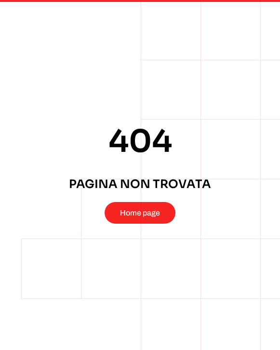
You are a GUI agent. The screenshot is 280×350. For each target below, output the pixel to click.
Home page (140, 213)
